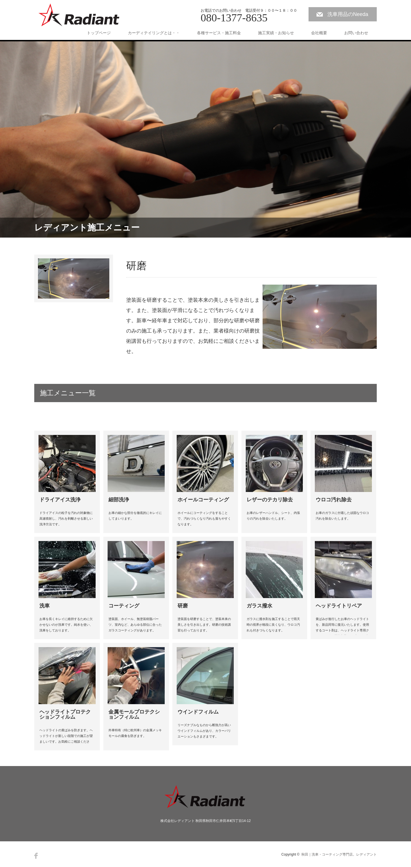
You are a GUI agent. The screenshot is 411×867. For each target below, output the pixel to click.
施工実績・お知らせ (276, 33)
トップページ (99, 33)
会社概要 (319, 33)
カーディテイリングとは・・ (154, 33)
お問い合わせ (356, 33)
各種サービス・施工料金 (219, 33)
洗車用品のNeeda (347, 14)
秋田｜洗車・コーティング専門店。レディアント (339, 854)
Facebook (36, 856)
